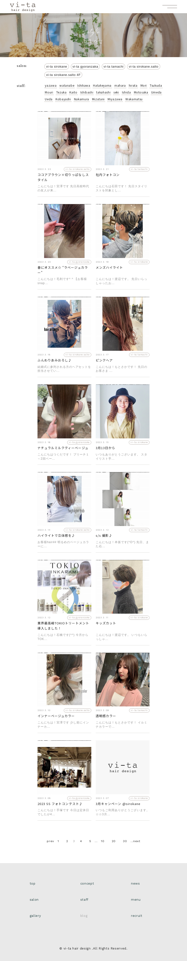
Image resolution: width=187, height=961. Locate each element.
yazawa (50, 85)
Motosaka (141, 92)
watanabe (66, 85)
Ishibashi (87, 92)
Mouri (49, 92)
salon (34, 899)
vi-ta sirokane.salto (143, 66)
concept (87, 883)
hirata (133, 85)
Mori (143, 85)
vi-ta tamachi (113, 66)
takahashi (103, 92)
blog (84, 916)
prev (50, 841)
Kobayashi (63, 99)
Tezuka (61, 92)
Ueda (49, 99)
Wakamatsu (134, 99)
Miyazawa (115, 99)
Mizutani (98, 99)
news (135, 883)
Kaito (73, 92)
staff (84, 899)
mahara (120, 85)
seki (116, 92)
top (33, 883)
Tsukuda (156, 85)
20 (114, 841)
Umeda (156, 92)
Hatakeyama (102, 85)
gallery (35, 916)
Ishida (126, 92)
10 (102, 841)
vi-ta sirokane (56, 66)
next (136, 841)
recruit (136, 916)
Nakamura (81, 99)
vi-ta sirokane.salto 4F (63, 75)
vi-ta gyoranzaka (85, 66)
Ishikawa (83, 85)
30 (125, 841)
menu (136, 899)
